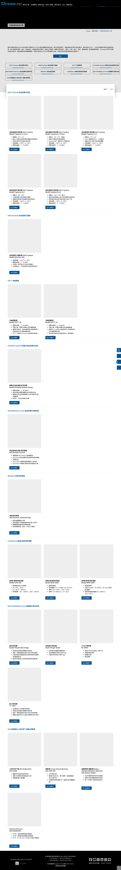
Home (88, 31)
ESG (65, 5)
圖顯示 (106, 89)
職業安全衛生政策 (65, 860)
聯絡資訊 (71, 5)
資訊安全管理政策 (64, 858)
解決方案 (28, 5)
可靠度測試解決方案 (106, 31)
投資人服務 (51, 5)
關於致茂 (59, 5)
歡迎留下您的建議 (106, 863)
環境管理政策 (54, 860)
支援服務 (35, 5)
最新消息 (43, 5)
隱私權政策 (54, 858)
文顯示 (111, 89)
